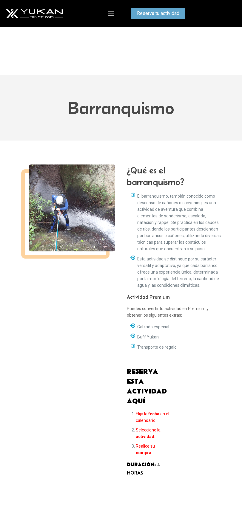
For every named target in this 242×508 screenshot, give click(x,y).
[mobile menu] (111, 13)
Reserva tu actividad (158, 13)
